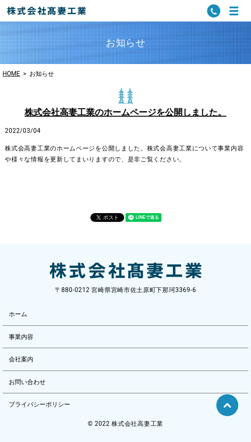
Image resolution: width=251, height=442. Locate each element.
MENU (233, 11)
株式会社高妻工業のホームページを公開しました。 (125, 112)
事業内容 (21, 336)
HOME (11, 73)
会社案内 (21, 359)
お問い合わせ (27, 381)
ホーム (18, 313)
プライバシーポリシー (39, 404)
